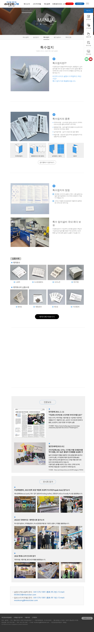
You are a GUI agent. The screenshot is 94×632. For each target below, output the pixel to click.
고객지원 (27, 9)
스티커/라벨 (37, 4)
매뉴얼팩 (47, 4)
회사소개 (27, 4)
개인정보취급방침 (6, 617)
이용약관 (27, 617)
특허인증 (68, 37)
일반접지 (36, 37)
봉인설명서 (57, 37)
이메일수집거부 (18, 617)
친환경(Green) (57, 4)
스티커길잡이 (67, 4)
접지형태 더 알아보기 (47, 162)
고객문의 (34, 617)
